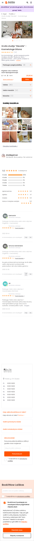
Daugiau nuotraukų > (10, 146)
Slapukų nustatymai (17, 535)
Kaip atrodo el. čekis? (15, 413)
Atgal (4, 14)
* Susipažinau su (17, 460)
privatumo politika (23, 496)
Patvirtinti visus (17, 530)
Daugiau (18, 60)
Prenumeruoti (17, 454)
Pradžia (11, 14)
